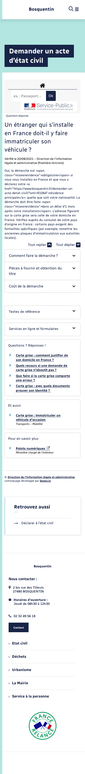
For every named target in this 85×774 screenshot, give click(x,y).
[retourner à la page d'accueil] (41, 9)
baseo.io (45, 480)
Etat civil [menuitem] (18, 643)
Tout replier (40, 244)
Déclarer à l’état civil (33, 523)
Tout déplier (68, 244)
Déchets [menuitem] (17, 656)
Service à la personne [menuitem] (29, 696)
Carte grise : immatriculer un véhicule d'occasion (38, 417)
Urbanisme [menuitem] (20, 670)
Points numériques (33, 448)
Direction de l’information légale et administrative (41, 477)
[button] (42, 256)
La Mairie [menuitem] (18, 683)
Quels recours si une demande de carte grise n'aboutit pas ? (41, 368)
